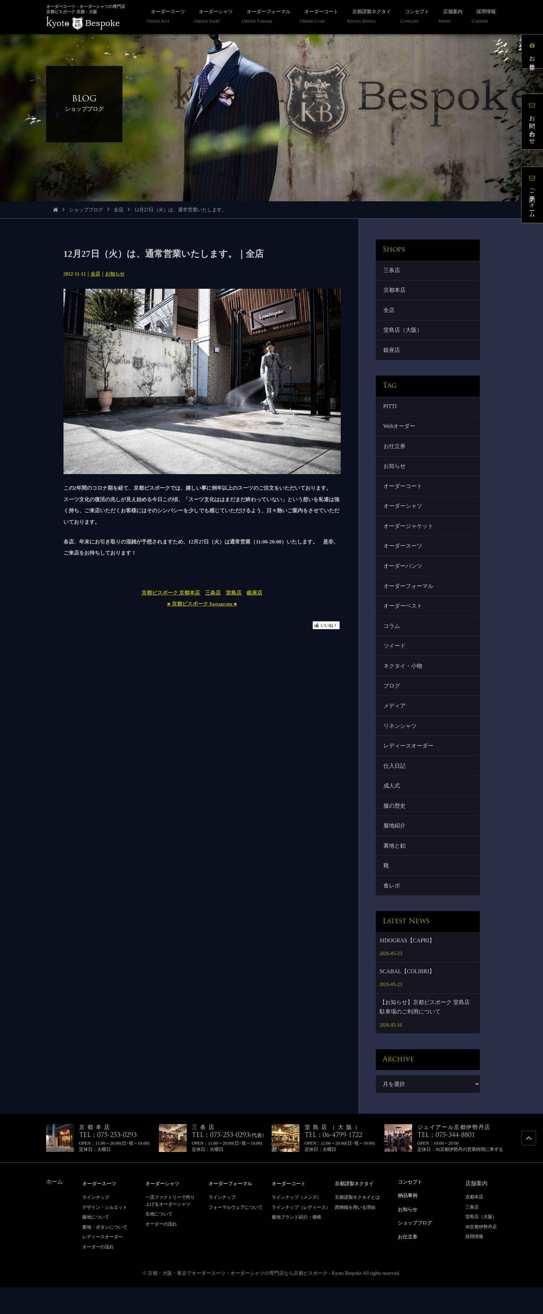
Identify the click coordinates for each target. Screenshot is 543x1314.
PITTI (391, 411)
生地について (158, 1241)
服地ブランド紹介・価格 (296, 1244)
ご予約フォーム (534, 197)
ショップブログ (86, 209)
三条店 (213, 593)
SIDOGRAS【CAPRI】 (407, 968)
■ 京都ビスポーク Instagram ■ (202, 604)
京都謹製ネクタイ (357, 1211)
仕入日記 (395, 787)
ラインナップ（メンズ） (296, 1224)
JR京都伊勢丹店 (481, 1254)
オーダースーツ (403, 557)
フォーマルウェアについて (236, 1234)
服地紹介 (395, 850)
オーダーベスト (403, 620)
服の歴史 (395, 829)
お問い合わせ (534, 123)
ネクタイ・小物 (403, 682)
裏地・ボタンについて (104, 1254)
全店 (119, 209)
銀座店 (254, 593)
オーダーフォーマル (409, 599)
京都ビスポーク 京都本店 (171, 593)
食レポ (392, 912)
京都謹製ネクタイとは (357, 1224)
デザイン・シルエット (104, 1234)
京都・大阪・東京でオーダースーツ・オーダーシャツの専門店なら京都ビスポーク (238, 1300)
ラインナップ (95, 1224)
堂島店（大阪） (403, 333)
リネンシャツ (400, 745)
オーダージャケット (409, 536)
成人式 (392, 808)
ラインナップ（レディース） (301, 1234)
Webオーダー (400, 432)
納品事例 (409, 1222)
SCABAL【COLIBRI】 (407, 999)
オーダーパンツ (403, 578)
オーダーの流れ (98, 1274)
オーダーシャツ (403, 516)
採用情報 (474, 1263)
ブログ (392, 704)
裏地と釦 (395, 871)
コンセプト (412, 1209)
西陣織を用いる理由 (355, 1234)
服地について (95, 1244)
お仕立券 (395, 453)
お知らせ (115, 274)
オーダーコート (403, 495)
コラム (392, 641)
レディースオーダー (409, 766)
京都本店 (395, 291)
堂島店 (233, 593)
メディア (395, 724)
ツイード (395, 662)
